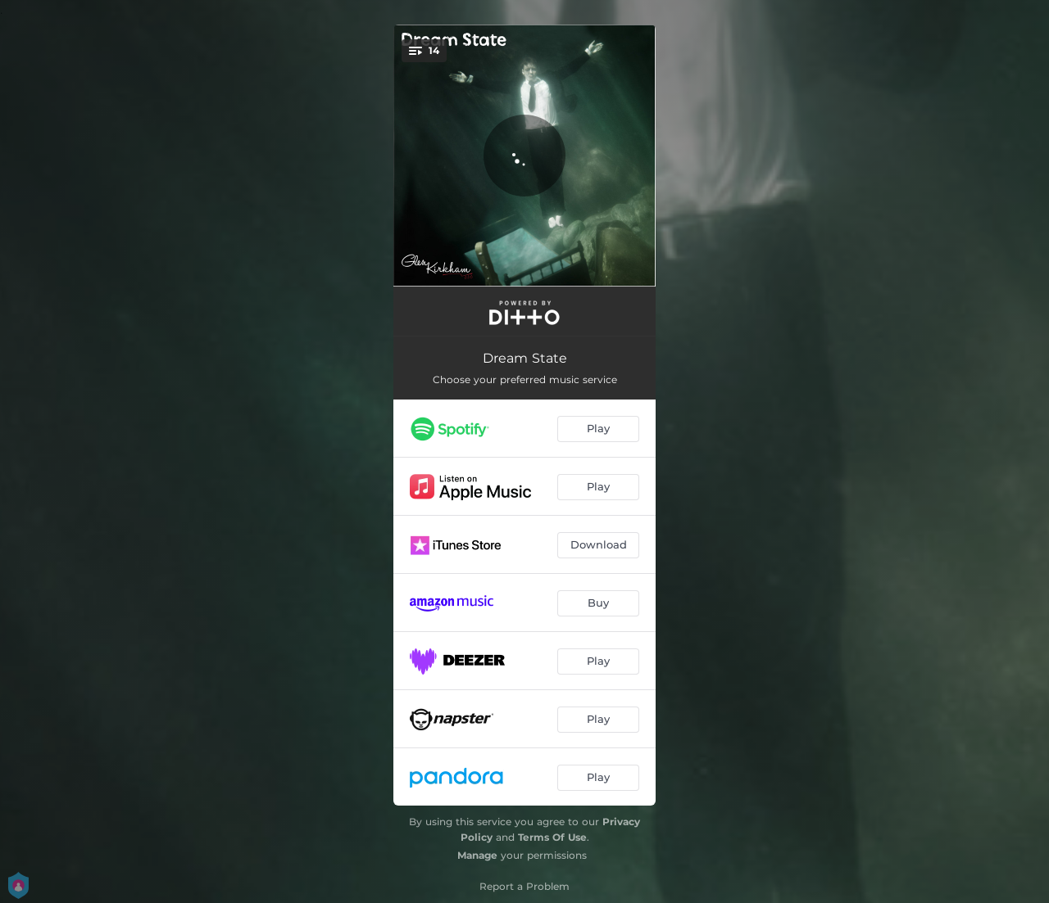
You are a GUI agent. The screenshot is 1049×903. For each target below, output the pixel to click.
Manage (477, 855)
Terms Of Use (552, 837)
